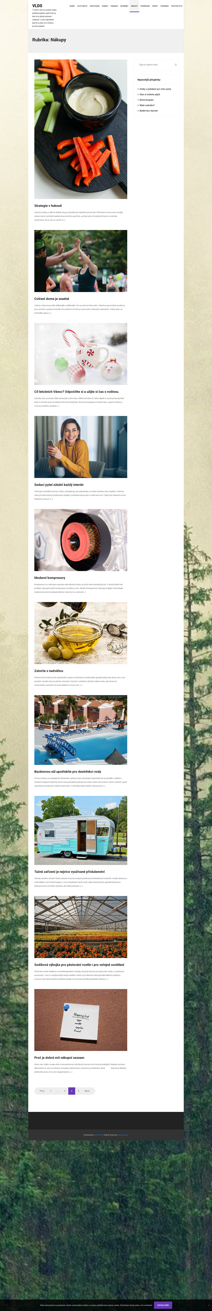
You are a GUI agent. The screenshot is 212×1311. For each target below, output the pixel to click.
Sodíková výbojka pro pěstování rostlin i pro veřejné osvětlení (79, 964)
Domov (105, 6)
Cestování (94, 6)
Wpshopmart (122, 1134)
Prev (42, 1090)
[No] (208, 1305)
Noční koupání (146, 99)
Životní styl (177, 6)
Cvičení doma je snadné (51, 298)
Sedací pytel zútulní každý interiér (59, 484)
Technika (164, 6)
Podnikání (145, 6)
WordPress (98, 1134)
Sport (155, 6)
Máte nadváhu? (147, 104)
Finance (114, 6)
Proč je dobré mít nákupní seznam (59, 1057)
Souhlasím (163, 1305)
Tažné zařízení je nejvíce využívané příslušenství (69, 871)
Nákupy (134, 6)
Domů (72, 6)
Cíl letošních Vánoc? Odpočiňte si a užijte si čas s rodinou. (76, 391)
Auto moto (82, 6)
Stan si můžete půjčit (150, 94)
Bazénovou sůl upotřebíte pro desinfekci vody (67, 771)
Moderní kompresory (49, 577)
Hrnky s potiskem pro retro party (155, 88)
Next (87, 1090)
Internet (124, 6)
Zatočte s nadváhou (48, 670)
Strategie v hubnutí (48, 205)
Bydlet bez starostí (149, 110)
